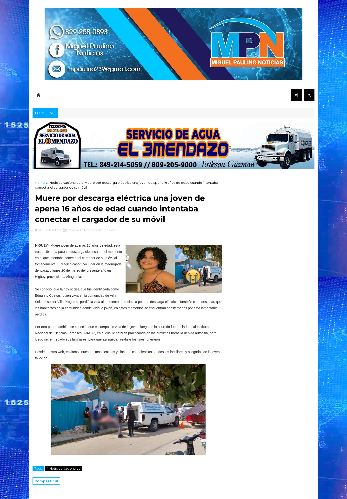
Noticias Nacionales (64, 182)
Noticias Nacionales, (99, 230)
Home (40, 182)
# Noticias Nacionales (63, 468)
